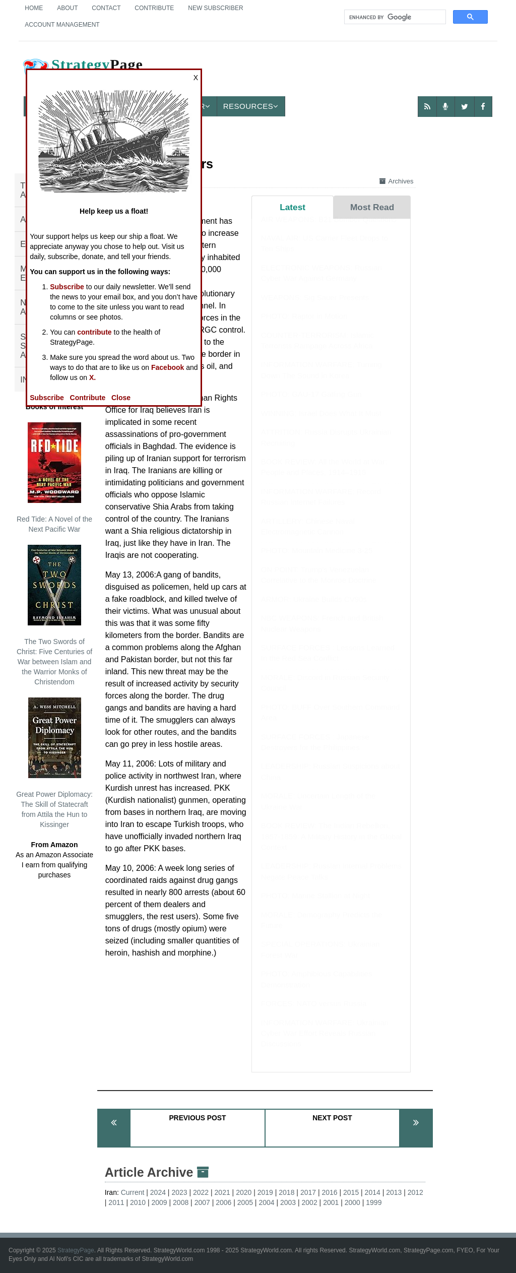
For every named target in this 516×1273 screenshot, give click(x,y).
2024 (158, 1192)
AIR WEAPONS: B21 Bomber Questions (329, 229)
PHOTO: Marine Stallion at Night (315, 905)
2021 (222, 1192)
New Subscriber (215, 8)
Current (133, 1192)
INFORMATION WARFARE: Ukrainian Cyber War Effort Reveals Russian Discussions (325, 1043)
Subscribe (67, 287)
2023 (179, 1192)
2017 (308, 1192)
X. (92, 377)
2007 (202, 1202)
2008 (180, 1202)
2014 (372, 1192)
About (67, 8)
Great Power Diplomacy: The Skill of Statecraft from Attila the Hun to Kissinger (54, 763)
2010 (138, 1202)
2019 (265, 1192)
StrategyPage (75, 1250)
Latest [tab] (292, 207)
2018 (286, 1192)
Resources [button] (251, 106)
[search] (394, 17)
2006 (223, 1202)
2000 (352, 1202)
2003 (288, 1202)
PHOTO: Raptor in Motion (304, 326)
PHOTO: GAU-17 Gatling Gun (311, 404)
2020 (243, 1192)
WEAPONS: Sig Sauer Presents (315, 307)
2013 (394, 1192)
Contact (106, 8)
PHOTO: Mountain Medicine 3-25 (317, 560)
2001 (331, 1202)
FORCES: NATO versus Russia (314, 1013)
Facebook (167, 367)
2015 (351, 1192)
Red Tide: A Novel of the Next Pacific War (54, 477)
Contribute (154, 8)
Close (121, 398)
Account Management (62, 24)
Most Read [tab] (372, 207)
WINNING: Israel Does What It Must (321, 423)
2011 (116, 1202)
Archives (396, 181)
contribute (94, 332)
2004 (266, 1202)
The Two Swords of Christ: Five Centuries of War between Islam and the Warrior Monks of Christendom (54, 615)
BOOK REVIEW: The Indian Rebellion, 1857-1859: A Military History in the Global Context (331, 846)
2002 (309, 1202)
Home (34, 8)
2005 (245, 1202)
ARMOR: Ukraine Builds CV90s (314, 609)
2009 (159, 1202)
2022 (201, 1192)
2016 (329, 1192)
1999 (373, 1202)
